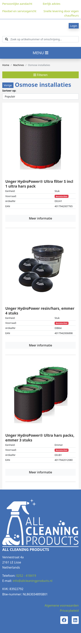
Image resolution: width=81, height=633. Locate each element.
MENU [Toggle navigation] (40, 52)
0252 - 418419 (26, 576)
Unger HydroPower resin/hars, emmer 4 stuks (39, 311)
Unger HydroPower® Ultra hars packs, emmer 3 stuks (39, 438)
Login (73, 26)
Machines (18, 65)
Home (5, 65)
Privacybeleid (69, 610)
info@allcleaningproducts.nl (32, 581)
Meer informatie (40, 218)
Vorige (8, 85)
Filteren (40, 75)
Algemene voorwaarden (62, 605)
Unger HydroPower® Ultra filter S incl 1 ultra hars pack (39, 184)
